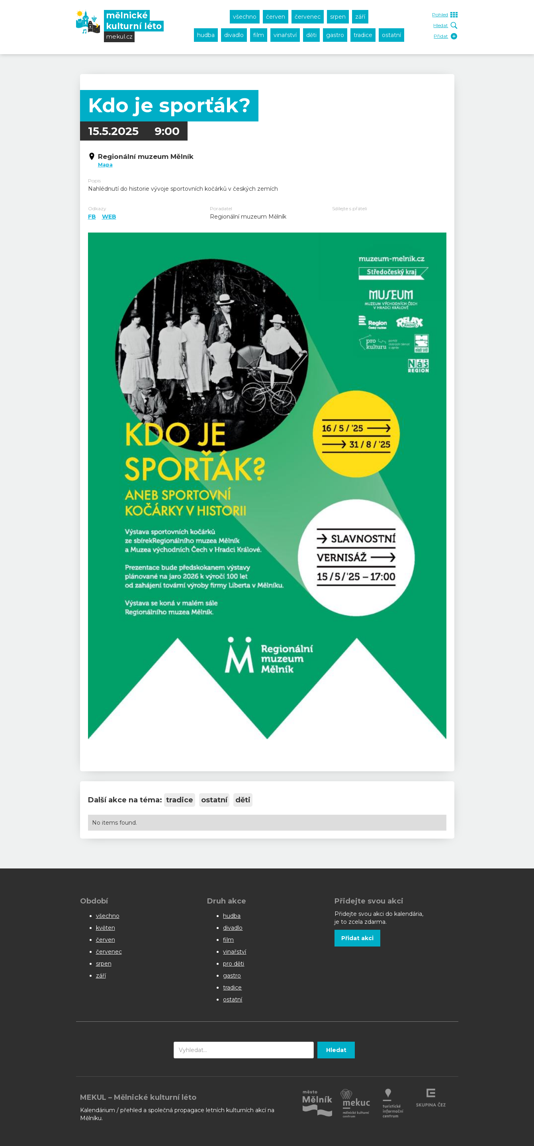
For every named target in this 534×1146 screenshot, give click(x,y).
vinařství (285, 35)
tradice (363, 35)
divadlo (234, 35)
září (360, 16)
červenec (308, 16)
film (258, 35)
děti (311, 35)
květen (105, 927)
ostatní (391, 35)
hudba (206, 35)
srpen (338, 16)
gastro (335, 35)
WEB (109, 216)
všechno (244, 16)
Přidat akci (357, 938)
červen (275, 16)
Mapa (105, 165)
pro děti (233, 963)
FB (92, 216)
